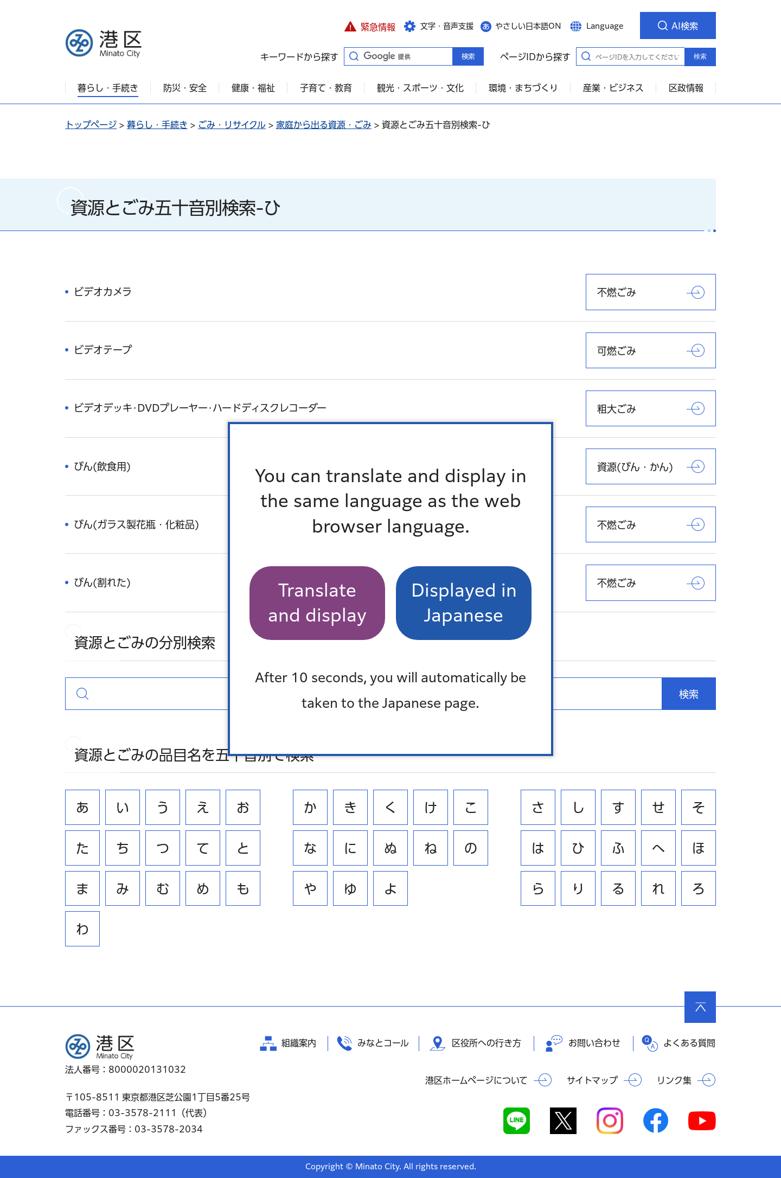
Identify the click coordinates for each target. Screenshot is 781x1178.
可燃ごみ (616, 351)
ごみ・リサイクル (232, 124)
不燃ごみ (616, 292)
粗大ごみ (616, 409)
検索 (700, 56)
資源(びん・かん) (635, 467)
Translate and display (317, 603)
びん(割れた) (102, 582)
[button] (370, 25)
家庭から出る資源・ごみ (324, 124)
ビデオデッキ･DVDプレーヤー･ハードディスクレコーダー (200, 408)
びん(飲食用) (102, 466)
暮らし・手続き (157, 124)
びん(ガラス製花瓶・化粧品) (136, 524)
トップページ (91, 124)
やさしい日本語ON (528, 26)
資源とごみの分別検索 (82, 693)
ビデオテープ (103, 350)
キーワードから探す (353, 56)
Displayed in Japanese (464, 603)
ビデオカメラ (103, 292)
